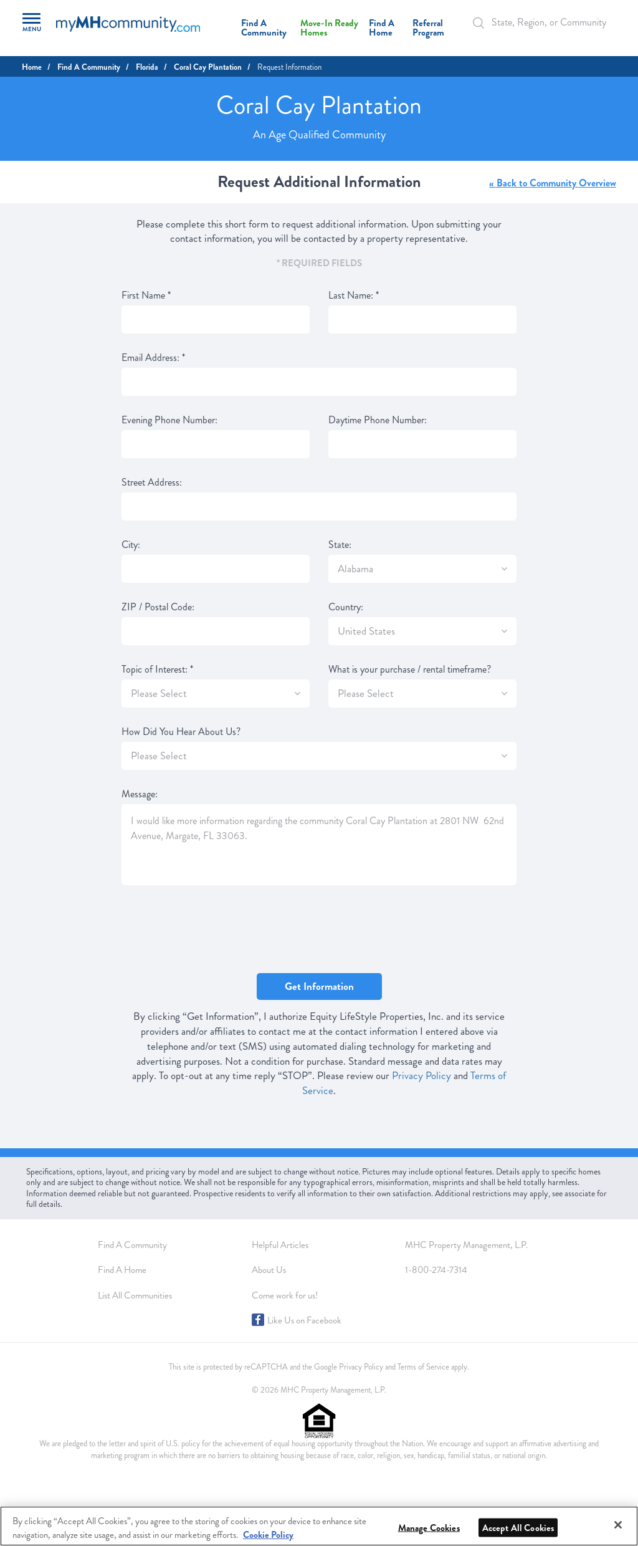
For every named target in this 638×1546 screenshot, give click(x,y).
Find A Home (381, 27)
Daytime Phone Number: (377, 420)
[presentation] (216, 930)
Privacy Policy (421, 1075)
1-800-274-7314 (436, 1270)
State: (339, 545)
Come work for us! (285, 1295)
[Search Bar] (485, 23)
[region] (319, 1526)
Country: (345, 607)
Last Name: (353, 295)
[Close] (618, 1525)
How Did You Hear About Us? (180, 732)
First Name (146, 295)
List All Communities (135, 1295)
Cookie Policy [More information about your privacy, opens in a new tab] (268, 1535)
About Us (269, 1270)
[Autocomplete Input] (541, 22)
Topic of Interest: (157, 670)
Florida (147, 67)
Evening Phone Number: (169, 420)
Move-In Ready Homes (329, 27)
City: (130, 545)
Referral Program (428, 27)
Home (32, 67)
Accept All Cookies (518, 1528)
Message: (139, 794)
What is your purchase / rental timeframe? (409, 670)
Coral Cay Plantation (208, 67)
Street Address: (151, 482)
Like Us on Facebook (304, 1320)
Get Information (319, 986)
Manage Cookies (429, 1528)
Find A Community (264, 27)
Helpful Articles (280, 1245)
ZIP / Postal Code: (157, 607)
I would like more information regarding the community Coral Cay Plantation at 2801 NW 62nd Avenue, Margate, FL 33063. (319, 844)
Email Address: (153, 358)
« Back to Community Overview (552, 183)
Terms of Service (423, 1367)
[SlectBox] (504, 569)
